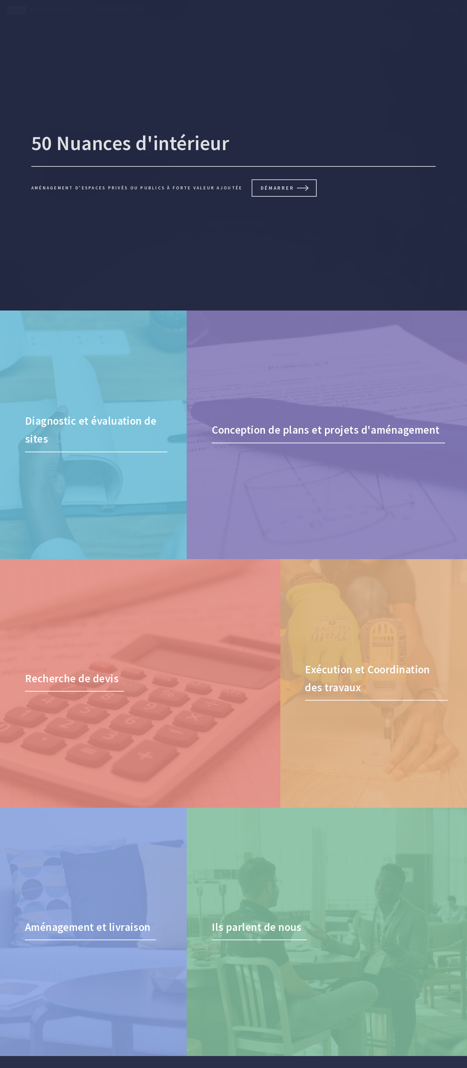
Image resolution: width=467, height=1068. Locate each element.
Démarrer (277, 188)
